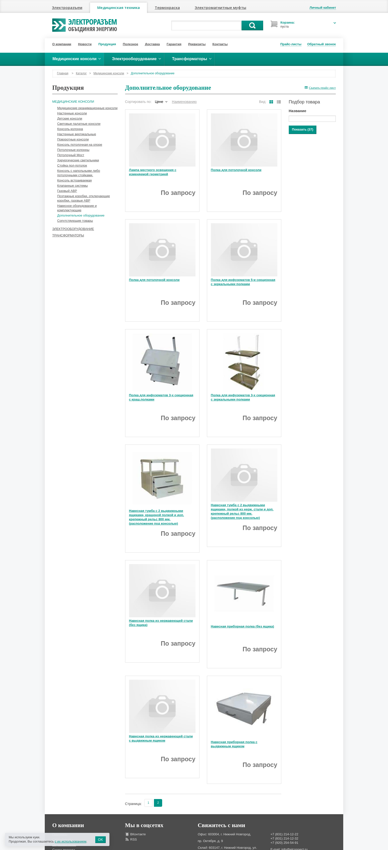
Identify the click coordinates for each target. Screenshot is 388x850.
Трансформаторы (68, 235)
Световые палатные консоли (78, 124)
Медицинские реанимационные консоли (87, 108)
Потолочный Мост (70, 155)
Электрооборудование (73, 229)
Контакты (220, 44)
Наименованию (184, 102)
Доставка (152, 44)
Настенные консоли (72, 113)
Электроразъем (67, 7)
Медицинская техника (118, 7)
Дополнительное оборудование (80, 215)
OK (100, 840)
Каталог (81, 73)
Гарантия (174, 44)
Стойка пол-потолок (72, 165)
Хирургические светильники (78, 160)
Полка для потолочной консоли (236, 170)
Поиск (252, 25)
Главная (62, 73)
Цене (159, 102)
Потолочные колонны (73, 150)
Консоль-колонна (70, 129)
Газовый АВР (67, 191)
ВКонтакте (138, 834)
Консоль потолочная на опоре (79, 144)
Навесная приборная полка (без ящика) (242, 626)
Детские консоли (69, 118)
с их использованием (70, 841)
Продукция (107, 44)
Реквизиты (197, 44)
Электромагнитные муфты (220, 7)
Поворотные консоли (73, 139)
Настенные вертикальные (76, 134)
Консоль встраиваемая (74, 180)
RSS (133, 839)
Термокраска (167, 7)
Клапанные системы (72, 185)
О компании (61, 44)
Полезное (130, 44)
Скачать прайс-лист (320, 87)
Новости (85, 44)
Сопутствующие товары (75, 221)
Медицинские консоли (109, 73)
